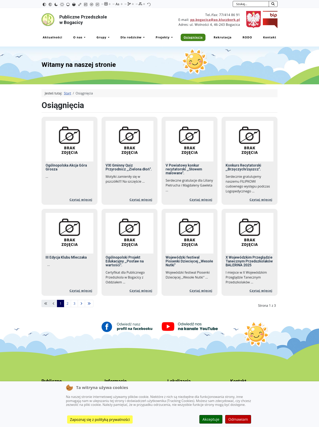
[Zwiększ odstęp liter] (144, 3)
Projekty (163, 37)
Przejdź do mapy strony (3, 3)
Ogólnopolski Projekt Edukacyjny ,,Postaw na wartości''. (125, 261)
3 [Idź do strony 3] (74, 303)
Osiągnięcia (193, 37)
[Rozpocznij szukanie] (273, 4)
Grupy (101, 37)
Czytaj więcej (81, 199)
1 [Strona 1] (60, 303)
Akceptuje (210, 419)
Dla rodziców (131, 37)
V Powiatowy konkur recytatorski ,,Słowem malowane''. (184, 169)
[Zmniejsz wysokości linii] (125, 3)
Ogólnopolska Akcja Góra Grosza (66, 167)
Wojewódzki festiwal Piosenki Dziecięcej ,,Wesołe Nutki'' (189, 261)
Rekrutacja (223, 37)
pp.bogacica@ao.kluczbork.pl (215, 19)
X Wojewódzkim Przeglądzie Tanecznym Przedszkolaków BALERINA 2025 (249, 261)
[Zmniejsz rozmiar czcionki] (113, 3)
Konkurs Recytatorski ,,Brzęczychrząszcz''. (243, 167)
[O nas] (83, 37)
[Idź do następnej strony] (81, 303)
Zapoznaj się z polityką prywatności (100, 419)
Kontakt (269, 37)
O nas (78, 37)
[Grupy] (107, 37)
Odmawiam (238, 419)
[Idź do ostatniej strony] (89, 303)
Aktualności (52, 37)
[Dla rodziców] (143, 37)
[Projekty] (171, 37)
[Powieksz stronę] (110, 3)
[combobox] (251, 4)
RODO (247, 37)
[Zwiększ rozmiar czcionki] (122, 3)
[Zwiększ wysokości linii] (133, 3)
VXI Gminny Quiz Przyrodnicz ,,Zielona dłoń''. (129, 167)
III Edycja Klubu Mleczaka (66, 257)
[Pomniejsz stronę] (102, 3)
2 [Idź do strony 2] (67, 303)
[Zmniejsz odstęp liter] (137, 3)
